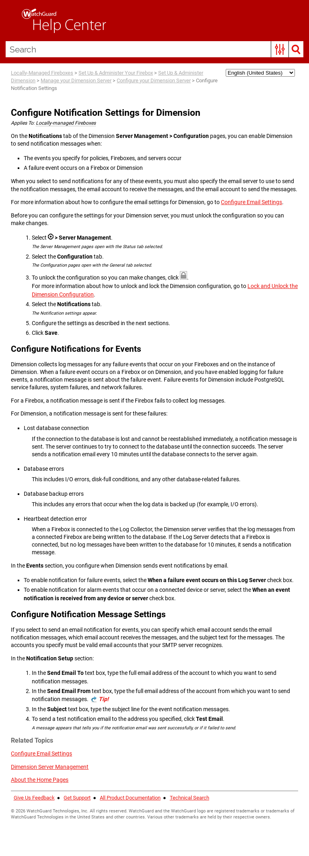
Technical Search (189, 798)
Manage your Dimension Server (76, 80)
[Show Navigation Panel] (10, 20)
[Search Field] (155, 49)
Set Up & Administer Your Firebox (115, 73)
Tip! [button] (104, 699)
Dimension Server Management (50, 767)
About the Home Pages (39, 780)
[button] (280, 49)
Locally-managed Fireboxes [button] (66, 123)
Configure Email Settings (251, 202)
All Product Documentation (130, 798)
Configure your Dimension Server (154, 80)
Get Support (77, 798)
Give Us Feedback (34, 798)
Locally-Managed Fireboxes (42, 73)
